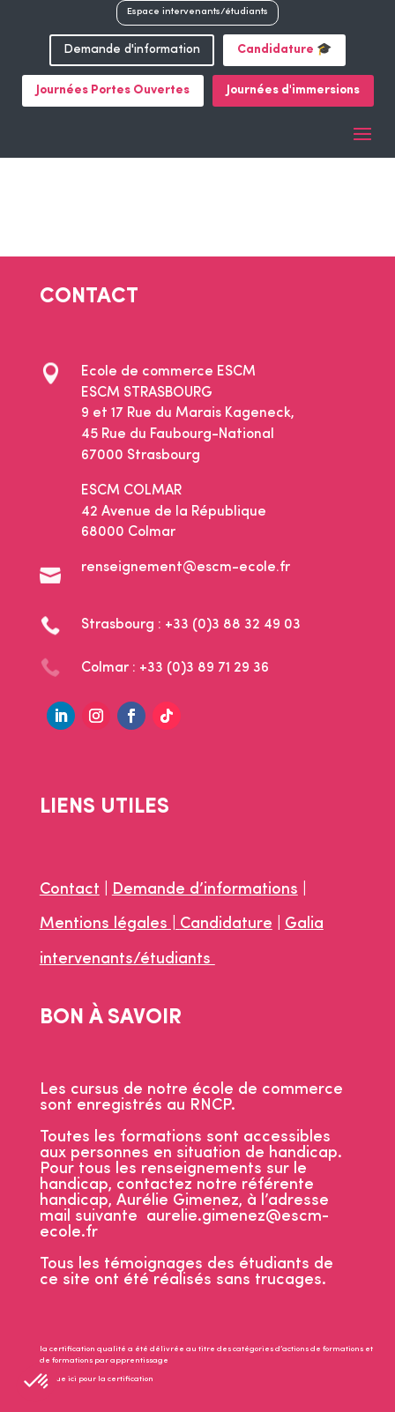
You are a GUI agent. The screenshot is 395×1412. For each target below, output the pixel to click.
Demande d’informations (205, 889)
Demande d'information (131, 49)
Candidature (226, 924)
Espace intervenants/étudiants (197, 12)
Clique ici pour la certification (96, 1379)
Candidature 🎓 (284, 49)
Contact (70, 889)
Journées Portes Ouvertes (113, 90)
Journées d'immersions (293, 90)
